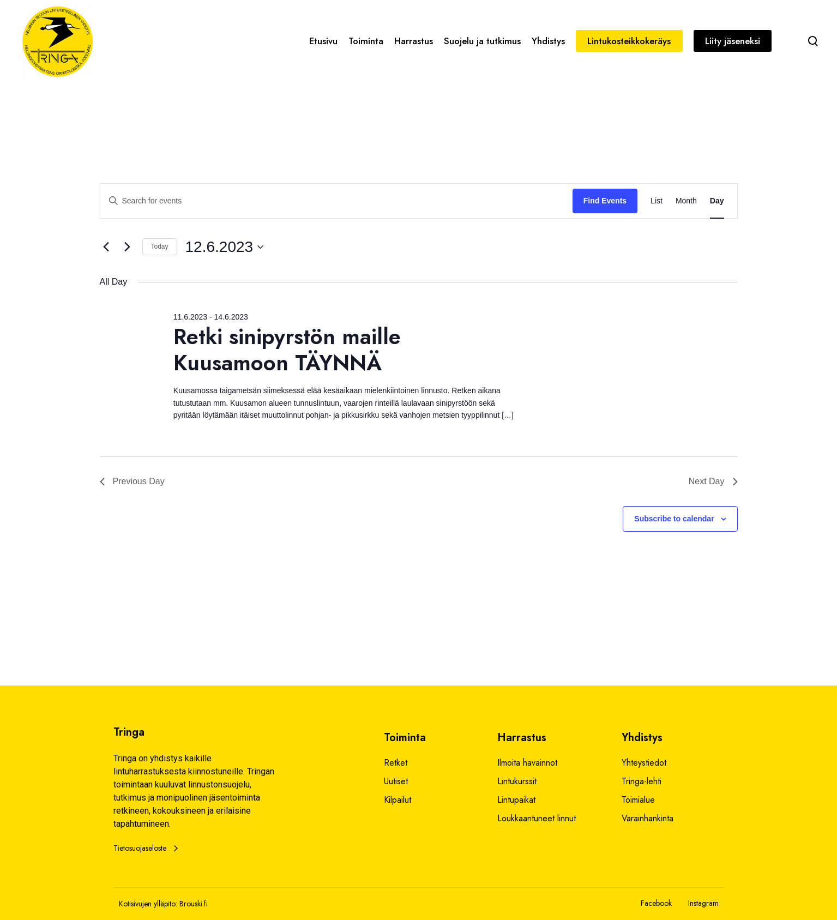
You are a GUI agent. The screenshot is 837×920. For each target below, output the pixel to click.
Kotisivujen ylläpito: (148, 903)
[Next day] (127, 247)
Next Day (713, 481)
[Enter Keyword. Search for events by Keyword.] (336, 201)
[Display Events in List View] (657, 201)
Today (159, 246)
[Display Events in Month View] (686, 201)
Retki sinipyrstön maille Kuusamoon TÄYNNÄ (287, 349)
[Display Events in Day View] (717, 201)
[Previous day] (106, 247)
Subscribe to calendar (674, 518)
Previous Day (132, 481)
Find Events (605, 200)
